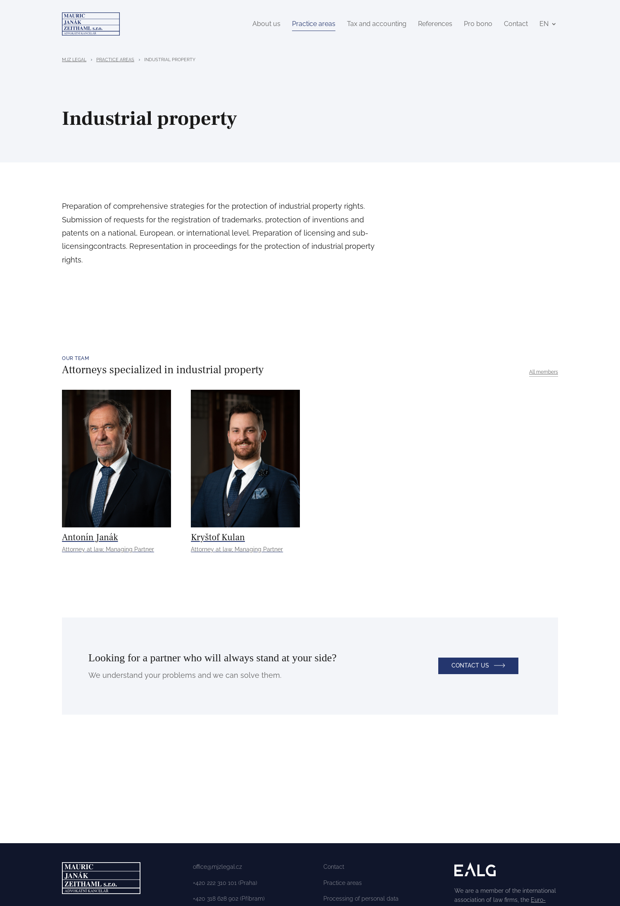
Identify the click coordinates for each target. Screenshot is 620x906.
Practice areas (313, 25)
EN (544, 25)
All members (543, 374)
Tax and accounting (376, 25)
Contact (516, 25)
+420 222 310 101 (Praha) (225, 884)
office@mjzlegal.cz (217, 868)
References (435, 25)
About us (266, 25)
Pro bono (478, 25)
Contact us (470, 670)
